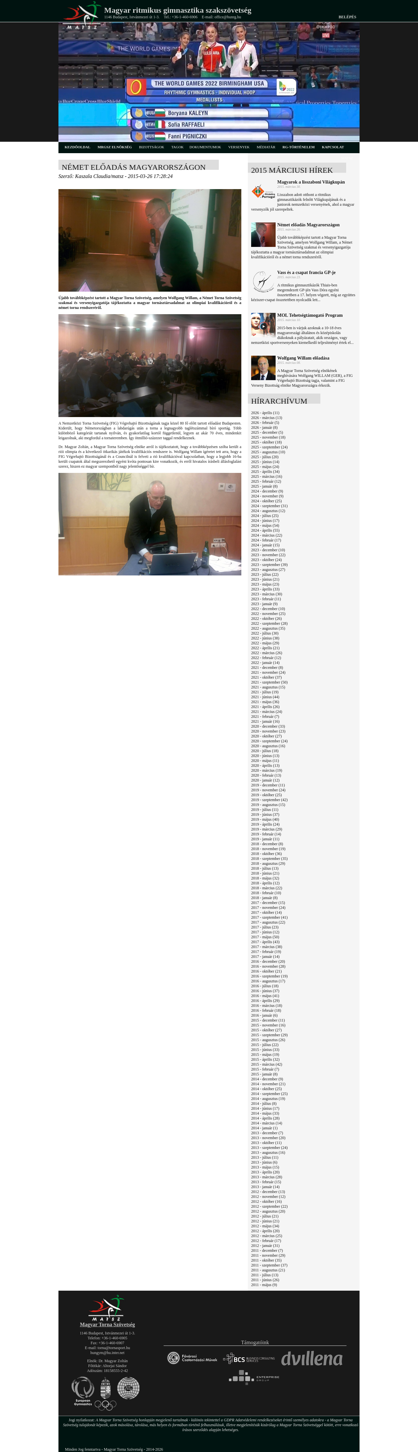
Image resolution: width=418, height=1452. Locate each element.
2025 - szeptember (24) (269, 447)
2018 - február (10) (266, 893)
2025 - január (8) (264, 486)
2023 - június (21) (265, 579)
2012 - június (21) (265, 1221)
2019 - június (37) (265, 814)
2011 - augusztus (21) (268, 1270)
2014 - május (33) (265, 1113)
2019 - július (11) (264, 809)
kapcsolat (333, 147)
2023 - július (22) (265, 574)
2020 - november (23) (268, 731)
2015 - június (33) (265, 1049)
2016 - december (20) (268, 961)
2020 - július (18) (265, 751)
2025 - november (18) (268, 437)
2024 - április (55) (265, 530)
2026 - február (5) (265, 422)
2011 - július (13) (264, 1275)
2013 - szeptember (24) (269, 1147)
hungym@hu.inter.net (107, 1352)
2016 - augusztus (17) (268, 981)
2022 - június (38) (265, 638)
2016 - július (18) (265, 986)
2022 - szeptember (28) (269, 623)
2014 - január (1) (264, 1128)
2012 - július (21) (265, 1216)
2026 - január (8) (264, 427)
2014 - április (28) (265, 1118)
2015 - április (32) (265, 1059)
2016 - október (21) (266, 971)
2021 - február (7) (265, 716)
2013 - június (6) (264, 1162)
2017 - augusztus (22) (268, 922)
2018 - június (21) (265, 873)
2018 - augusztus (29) (268, 863)
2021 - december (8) (267, 667)
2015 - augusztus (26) (268, 1040)
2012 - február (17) (266, 1240)
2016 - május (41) (265, 995)
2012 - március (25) (266, 1236)
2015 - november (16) (268, 1025)
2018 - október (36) (266, 853)
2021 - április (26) (265, 706)
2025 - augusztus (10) (268, 452)
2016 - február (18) (266, 1010)
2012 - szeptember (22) (269, 1206)
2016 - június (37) (265, 991)
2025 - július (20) (265, 457)
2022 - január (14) (265, 662)
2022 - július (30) (265, 633)
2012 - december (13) (268, 1191)
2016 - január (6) (264, 1015)
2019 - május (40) (265, 819)
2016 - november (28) (268, 966)
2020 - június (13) (265, 755)
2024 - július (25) (265, 515)
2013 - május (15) (265, 1167)
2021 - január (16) (265, 721)
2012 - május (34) (265, 1226)
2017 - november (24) (268, 907)
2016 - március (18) (266, 1005)
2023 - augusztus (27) (268, 569)
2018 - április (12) (265, 883)
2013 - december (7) (267, 1133)
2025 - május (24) (265, 466)
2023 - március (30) (266, 594)
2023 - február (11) (266, 599)
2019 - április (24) (265, 824)
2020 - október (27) (266, 736)
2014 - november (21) (268, 1084)
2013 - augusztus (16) (268, 1152)
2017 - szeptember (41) (269, 917)
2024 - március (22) (266, 535)
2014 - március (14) (266, 1123)
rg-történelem (298, 147)
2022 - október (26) (266, 618)
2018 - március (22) (266, 888)
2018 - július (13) (265, 868)
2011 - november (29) (268, 1255)
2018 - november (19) (268, 849)
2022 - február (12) (266, 657)
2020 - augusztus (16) (268, 746)
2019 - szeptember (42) (269, 800)
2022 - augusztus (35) (268, 628)
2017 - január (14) (265, 956)
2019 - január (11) (265, 839)
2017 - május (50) (265, 937)
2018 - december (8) (267, 844)
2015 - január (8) (264, 1074)
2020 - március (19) (266, 770)
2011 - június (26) (265, 1280)
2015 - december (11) (268, 1020)
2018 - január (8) (264, 897)
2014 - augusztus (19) (268, 1098)
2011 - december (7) (267, 1250)
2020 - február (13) (266, 775)
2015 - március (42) (266, 1064)
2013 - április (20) (265, 1172)
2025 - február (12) (266, 481)
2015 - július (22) (265, 1044)
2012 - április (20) (265, 1231)
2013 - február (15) (266, 1182)
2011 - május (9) (264, 1285)
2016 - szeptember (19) (269, 976)
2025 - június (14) (265, 462)
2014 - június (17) (265, 1108)
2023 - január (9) (264, 604)
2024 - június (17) (265, 520)
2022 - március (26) (266, 653)
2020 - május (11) (265, 760)
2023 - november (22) (268, 555)
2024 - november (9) (267, 496)
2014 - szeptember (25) (269, 1093)
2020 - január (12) (265, 780)
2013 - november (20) (268, 1138)
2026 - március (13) (266, 417)
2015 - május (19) (265, 1054)
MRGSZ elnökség (115, 147)
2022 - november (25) (268, 613)
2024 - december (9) (267, 491)
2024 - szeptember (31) (269, 506)
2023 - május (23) (265, 584)
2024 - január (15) (265, 545)
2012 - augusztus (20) (268, 1211)
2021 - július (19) (265, 692)
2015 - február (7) (265, 1069)
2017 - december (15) (268, 902)
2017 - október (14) (266, 912)
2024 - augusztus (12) (268, 510)
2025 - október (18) (266, 442)
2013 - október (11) (266, 1142)
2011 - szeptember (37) (269, 1265)
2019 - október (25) (266, 795)
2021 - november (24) (268, 672)
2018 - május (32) (265, 878)
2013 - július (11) (264, 1157)
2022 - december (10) (268, 608)
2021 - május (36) (265, 702)
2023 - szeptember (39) (269, 564)
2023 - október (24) (266, 559)
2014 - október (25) (266, 1089)
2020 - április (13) (265, 765)
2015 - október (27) (266, 1030)
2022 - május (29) (265, 643)
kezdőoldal (77, 147)
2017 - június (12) (265, 932)
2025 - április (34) (265, 471)
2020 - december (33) (268, 726)
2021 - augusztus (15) (268, 687)
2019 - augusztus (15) (268, 804)
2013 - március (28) (266, 1177)
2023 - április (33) (265, 589)
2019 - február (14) (266, 834)
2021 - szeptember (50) (269, 682)
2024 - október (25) (266, 501)
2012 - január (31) (265, 1245)
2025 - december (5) (267, 432)
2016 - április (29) (265, 1000)
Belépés (347, 17)
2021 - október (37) (266, 677)
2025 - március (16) (266, 476)
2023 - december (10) (268, 550)
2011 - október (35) (266, 1260)
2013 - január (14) (265, 1187)
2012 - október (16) (266, 1201)
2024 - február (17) (266, 540)
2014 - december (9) (267, 1079)
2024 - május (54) (265, 525)
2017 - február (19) (266, 951)
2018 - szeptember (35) (269, 858)
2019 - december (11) (268, 785)
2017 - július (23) (265, 927)
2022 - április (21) (265, 648)
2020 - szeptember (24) (269, 741)
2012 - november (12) (268, 1196)
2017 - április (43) (265, 942)
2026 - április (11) (265, 413)
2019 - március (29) (266, 829)
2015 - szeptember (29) (269, 1035)
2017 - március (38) (266, 946)
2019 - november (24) (268, 790)
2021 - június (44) (265, 697)
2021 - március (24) (266, 711)
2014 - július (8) (264, 1103)
